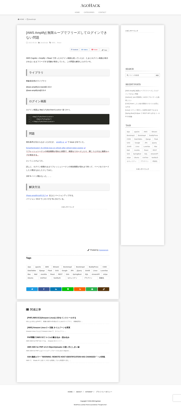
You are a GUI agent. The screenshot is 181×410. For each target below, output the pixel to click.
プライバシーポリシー (104, 392)
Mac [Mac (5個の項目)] (29, 274)
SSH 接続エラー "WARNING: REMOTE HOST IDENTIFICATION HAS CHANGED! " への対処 (66, 357)
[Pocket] (94, 49)
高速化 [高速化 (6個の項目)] (101, 278)
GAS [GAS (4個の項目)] (57, 270)
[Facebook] (74, 49)
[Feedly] (91, 289)
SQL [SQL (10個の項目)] (86, 274)
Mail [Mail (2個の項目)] (35, 274)
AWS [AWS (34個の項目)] (47, 267)
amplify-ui (60, 142)
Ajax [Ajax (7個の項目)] (29, 267)
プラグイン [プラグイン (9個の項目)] (88, 278)
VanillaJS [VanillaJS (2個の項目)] (56, 278)
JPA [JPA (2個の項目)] (72, 270)
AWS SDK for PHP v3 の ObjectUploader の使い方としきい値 (53, 347)
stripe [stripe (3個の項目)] (105, 274)
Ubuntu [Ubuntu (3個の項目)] (30, 278)
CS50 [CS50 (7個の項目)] (105, 267)
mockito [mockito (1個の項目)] (44, 274)
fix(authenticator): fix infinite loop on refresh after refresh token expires (54, 148)
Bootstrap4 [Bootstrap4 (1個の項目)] (80, 267)
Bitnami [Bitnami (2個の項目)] (56, 267)
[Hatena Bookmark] (84, 49)
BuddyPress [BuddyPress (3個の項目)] (93, 267)
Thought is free (102, 404)
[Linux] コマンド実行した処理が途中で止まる (141, 110)
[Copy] (104, 49)
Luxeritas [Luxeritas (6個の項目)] (104, 270)
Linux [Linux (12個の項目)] (95, 270)
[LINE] (67, 289)
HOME (22, 19)
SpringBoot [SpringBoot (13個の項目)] (77, 274)
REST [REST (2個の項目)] (60, 274)
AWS (53, 43)
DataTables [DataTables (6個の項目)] (32, 270)
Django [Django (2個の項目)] (42, 270)
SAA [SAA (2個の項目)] (67, 274)
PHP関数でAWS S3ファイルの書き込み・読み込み (48, 337)
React (59, 43)
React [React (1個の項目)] (52, 274)
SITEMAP (88, 392)
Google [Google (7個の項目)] (64, 270)
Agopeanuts (103, 250)
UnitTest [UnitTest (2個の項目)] (43, 278)
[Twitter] (32, 289)
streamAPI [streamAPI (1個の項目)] (96, 274)
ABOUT (79, 392)
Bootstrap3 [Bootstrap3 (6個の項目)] (67, 267)
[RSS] (79, 289)
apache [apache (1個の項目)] (38, 267)
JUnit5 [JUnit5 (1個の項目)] (87, 270)
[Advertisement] (47, 225)
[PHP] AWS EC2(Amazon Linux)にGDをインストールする (51, 318)
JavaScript (32, 19)
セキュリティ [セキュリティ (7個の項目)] (72, 278)
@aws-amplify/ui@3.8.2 (36, 195)
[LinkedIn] (56, 289)
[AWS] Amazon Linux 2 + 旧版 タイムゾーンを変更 (48, 328)
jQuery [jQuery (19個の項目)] (79, 270)
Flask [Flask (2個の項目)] (50, 270)
